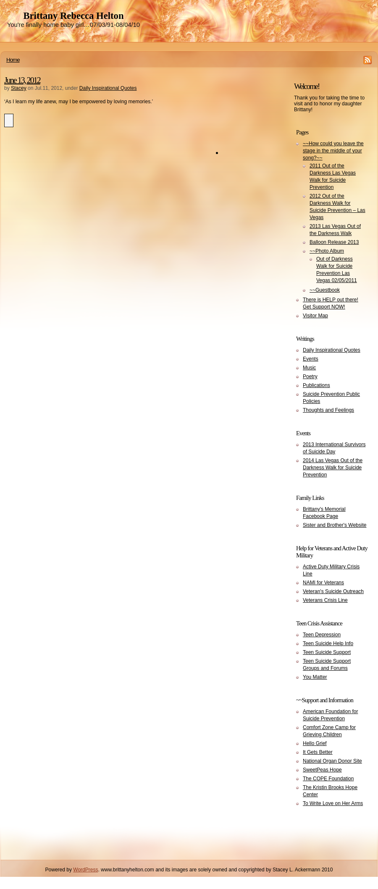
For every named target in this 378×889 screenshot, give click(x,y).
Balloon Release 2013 (334, 242)
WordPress (85, 870)
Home (13, 60)
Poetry (310, 376)
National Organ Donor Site (332, 761)
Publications (316, 385)
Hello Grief (315, 743)
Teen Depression (322, 635)
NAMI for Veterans (323, 583)
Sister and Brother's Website (334, 525)
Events (310, 359)
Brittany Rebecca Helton (73, 15)
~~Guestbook (325, 290)
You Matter (315, 677)
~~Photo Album (327, 251)
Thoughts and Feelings (328, 410)
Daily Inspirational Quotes (108, 88)
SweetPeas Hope (322, 770)
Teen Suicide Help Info (328, 643)
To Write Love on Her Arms (333, 803)
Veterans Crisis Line (325, 600)
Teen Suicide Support (327, 652)
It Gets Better (318, 752)
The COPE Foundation (328, 779)
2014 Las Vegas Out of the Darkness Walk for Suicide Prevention (332, 468)
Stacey (18, 88)
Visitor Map (315, 316)
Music (309, 368)
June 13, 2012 (22, 80)
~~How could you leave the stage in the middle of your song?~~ (333, 151)
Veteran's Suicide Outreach (333, 591)
